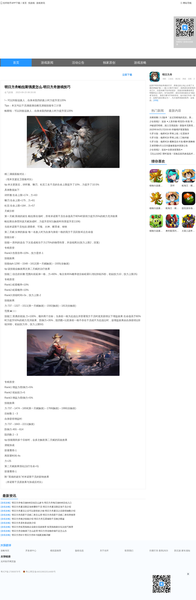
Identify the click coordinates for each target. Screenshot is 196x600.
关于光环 (104, 550)
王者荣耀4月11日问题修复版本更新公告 (168, 146)
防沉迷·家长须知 (182, 550)
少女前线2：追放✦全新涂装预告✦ (166, 150)
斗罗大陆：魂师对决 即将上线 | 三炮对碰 (169, 137)
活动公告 (78, 62)
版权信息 (79, 550)
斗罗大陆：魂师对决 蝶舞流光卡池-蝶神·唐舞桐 (172, 142)
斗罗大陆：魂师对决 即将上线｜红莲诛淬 (169, 133)
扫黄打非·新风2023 (158, 550)
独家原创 (109, 62)
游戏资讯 (40, 3)
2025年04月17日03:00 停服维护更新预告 (169, 129)
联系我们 (129, 550)
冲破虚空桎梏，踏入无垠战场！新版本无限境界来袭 (172, 125)
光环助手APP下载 (11, 3)
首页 (24, 3)
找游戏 (31, 3)
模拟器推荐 (55, 550)
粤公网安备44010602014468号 (41, 572)
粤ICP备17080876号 (10, 572)
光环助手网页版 (8, 561)
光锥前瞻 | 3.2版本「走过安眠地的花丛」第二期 (172, 117)
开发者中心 (30, 550)
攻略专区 (5, 550)
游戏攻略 (140, 62)
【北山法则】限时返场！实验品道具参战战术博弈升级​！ (172, 154)
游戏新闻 (47, 62)
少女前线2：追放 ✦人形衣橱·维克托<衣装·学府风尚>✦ (172, 121)
